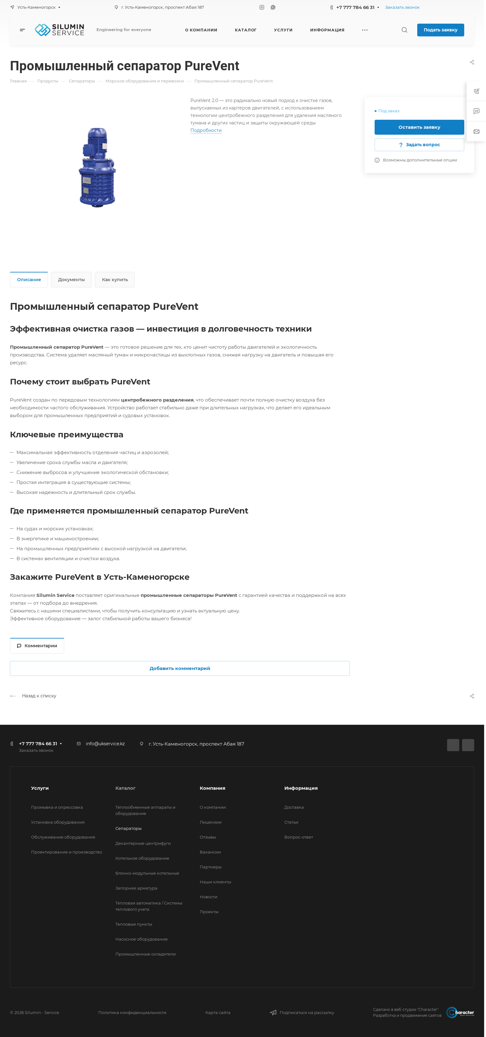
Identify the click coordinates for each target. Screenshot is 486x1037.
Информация (301, 788)
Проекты (209, 911)
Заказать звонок (402, 7)
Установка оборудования (58, 822)
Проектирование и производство (66, 851)
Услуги (40, 788)
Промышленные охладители (145, 953)
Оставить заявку (419, 127)
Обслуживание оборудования (63, 837)
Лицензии (211, 822)
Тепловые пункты (133, 924)
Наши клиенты (215, 881)
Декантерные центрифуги (143, 843)
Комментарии (37, 646)
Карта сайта (218, 1012)
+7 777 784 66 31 (355, 7)
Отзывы (208, 837)
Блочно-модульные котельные (147, 873)
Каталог (125, 788)
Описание (29, 279)
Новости (208, 896)
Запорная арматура (136, 888)
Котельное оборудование (142, 858)
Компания (212, 788)
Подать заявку (441, 30)
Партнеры (211, 866)
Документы (71, 279)
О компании (213, 807)
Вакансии (210, 851)
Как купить (115, 279)
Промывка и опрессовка (57, 807)
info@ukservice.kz (105, 743)
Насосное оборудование (141, 939)
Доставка (294, 807)
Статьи (291, 822)
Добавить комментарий (180, 668)
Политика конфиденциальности (132, 1012)
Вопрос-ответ (298, 837)
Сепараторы (128, 828)
